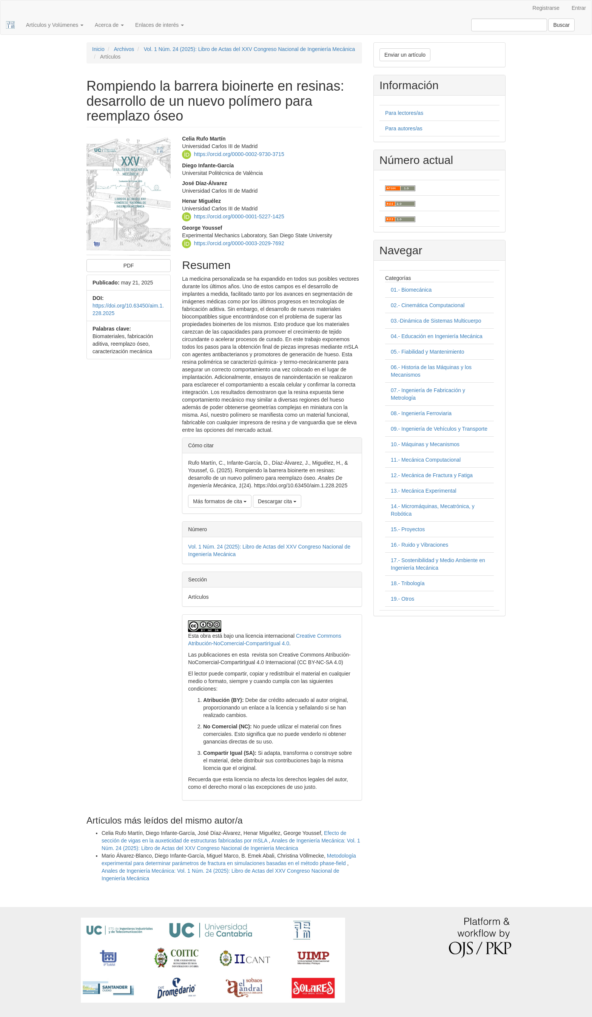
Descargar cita (277, 501)
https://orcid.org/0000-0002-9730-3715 (239, 154)
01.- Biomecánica (411, 290)
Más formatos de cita (220, 501)
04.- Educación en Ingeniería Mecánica (437, 336)
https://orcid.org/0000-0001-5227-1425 (239, 216)
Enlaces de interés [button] (159, 25)
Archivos (124, 49)
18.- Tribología (408, 583)
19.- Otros (402, 599)
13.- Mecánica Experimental (423, 491)
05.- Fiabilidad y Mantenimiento (427, 352)
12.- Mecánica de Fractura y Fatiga (432, 475)
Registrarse (546, 8)
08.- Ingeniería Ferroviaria (421, 413)
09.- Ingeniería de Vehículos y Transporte (439, 429)
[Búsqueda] (509, 25)
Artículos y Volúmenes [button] (54, 25)
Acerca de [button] (109, 25)
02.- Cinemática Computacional (427, 305)
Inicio (98, 49)
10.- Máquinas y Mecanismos (425, 444)
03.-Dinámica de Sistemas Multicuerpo (436, 321)
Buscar (561, 25)
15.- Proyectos (408, 529)
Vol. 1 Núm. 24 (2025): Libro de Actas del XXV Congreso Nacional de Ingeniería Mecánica (249, 49)
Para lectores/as (404, 113)
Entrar (579, 8)
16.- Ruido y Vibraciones (419, 545)
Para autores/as (403, 128)
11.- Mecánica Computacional (426, 460)
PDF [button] (128, 266)
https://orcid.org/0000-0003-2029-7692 (239, 243)
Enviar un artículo (405, 55)
